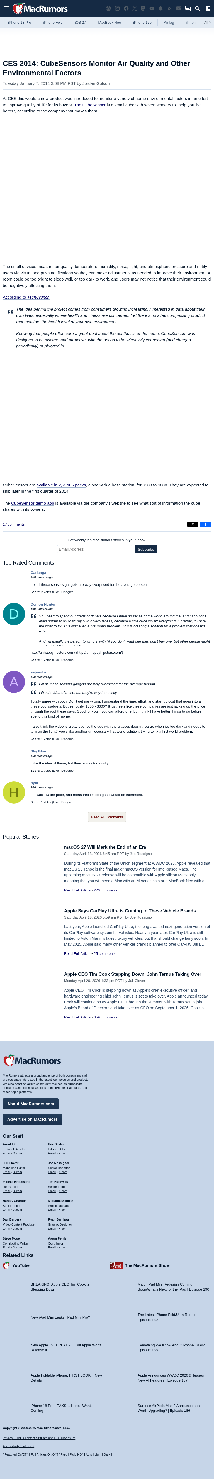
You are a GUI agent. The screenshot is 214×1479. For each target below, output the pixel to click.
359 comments (105, 1017)
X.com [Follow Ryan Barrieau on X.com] (63, 1228)
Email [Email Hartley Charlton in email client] (7, 1209)
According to (26, 297)
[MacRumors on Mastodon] (143, 8)
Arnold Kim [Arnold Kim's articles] (11, 1143)
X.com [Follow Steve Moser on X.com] (17, 1247)
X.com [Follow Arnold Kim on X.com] (17, 1152)
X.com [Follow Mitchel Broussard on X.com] (17, 1190)
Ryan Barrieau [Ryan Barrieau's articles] (58, 1219)
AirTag (169, 22)
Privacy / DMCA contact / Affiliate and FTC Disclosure (39, 1438)
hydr (34, 783)
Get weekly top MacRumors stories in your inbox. (107, 540)
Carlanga (38, 572)
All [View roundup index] (207, 22)
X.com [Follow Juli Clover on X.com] (17, 1171)
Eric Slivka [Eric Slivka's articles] (56, 1143)
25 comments (104, 953)
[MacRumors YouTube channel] (152, 8)
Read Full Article (77, 890)
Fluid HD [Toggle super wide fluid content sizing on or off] (76, 1454)
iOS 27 (80, 22)
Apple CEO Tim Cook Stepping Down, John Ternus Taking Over (135, 974)
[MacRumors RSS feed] (169, 8)
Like (56, 592)
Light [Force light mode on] (97, 1454)
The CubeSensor (90, 104)
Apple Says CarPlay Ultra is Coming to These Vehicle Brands (132, 911)
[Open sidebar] (208, 9)
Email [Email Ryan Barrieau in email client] (52, 1228)
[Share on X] (192, 524)
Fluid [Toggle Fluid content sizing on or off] (63, 1454)
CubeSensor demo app (32, 503)
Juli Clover (136, 981)
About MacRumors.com (30, 1103)
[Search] (199, 8)
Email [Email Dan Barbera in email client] (7, 1228)
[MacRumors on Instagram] (117, 8)
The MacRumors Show (147, 1265)
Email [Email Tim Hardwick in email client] (52, 1190)
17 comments (14, 524)
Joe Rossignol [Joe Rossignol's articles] (58, 1162)
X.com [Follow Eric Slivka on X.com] (63, 1152)
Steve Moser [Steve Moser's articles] (12, 1238)
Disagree (67, 592)
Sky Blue (38, 751)
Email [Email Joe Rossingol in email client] (52, 1171)
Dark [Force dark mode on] (107, 1454)
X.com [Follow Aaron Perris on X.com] (63, 1247)
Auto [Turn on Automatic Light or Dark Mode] (89, 1454)
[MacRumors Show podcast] (108, 8)
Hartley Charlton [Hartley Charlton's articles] (15, 1200)
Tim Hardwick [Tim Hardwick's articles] (58, 1181)
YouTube (21, 1265)
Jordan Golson (96, 83)
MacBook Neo (109, 22)
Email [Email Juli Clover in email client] (7, 1171)
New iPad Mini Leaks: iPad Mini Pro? (60, 1317)
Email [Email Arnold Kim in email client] (7, 1152)
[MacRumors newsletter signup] (178, 8)
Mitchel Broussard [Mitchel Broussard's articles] (16, 1181)
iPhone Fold (52, 22)
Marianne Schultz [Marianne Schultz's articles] (60, 1200)
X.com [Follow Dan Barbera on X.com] (17, 1228)
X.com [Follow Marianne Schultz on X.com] (63, 1209)
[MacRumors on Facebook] (126, 8)
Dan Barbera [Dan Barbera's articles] (12, 1219)
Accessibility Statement (18, 1446)
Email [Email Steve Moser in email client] (7, 1247)
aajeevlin (38, 672)
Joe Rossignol (141, 854)
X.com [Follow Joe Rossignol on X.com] (63, 1171)
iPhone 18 (194, 22)
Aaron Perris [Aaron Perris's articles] (57, 1238)
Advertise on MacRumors (32, 1118)
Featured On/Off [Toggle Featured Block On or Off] (15, 1454)
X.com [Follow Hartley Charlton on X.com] (17, 1209)
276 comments (105, 890)
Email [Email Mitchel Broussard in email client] (7, 1190)
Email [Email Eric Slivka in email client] (52, 1152)
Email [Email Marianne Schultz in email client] (52, 1209)
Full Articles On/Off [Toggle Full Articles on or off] (44, 1454)
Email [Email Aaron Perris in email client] (52, 1247)
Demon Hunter (43, 604)
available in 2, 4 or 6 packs (61, 485)
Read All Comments (107, 817)
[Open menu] (6, 8)
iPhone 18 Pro (19, 22)
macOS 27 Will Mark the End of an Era (106, 847)
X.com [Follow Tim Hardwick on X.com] (63, 1190)
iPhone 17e (142, 22)
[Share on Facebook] (205, 524)
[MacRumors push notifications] (161, 8)
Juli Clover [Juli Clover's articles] (10, 1162)
